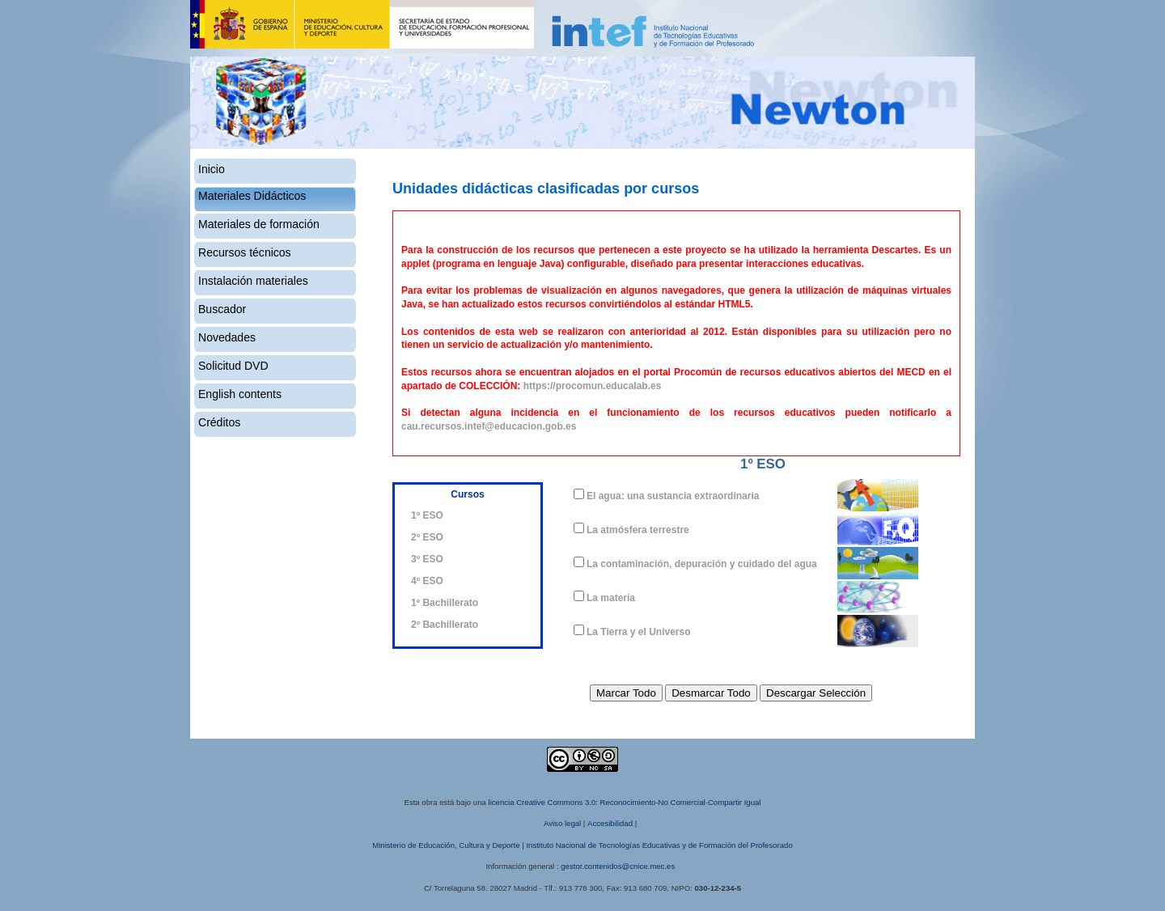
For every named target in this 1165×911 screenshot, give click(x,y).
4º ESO (427, 581)
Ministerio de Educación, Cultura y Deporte (445, 845)
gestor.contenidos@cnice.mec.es (618, 866)
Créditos (219, 422)
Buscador (222, 309)
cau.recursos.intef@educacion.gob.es (488, 426)
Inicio (211, 169)
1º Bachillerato (444, 602)
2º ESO (427, 537)
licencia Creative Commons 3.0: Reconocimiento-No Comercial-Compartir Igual (625, 802)
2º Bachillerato (444, 624)
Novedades (227, 337)
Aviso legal (562, 823)
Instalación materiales (253, 280)
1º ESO (427, 515)
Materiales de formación (259, 224)
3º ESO (427, 559)
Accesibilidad (610, 823)
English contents (240, 394)
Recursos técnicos (244, 252)
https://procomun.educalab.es (592, 386)
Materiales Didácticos (252, 195)
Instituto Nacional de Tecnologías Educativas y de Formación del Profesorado (659, 845)
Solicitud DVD (233, 365)
